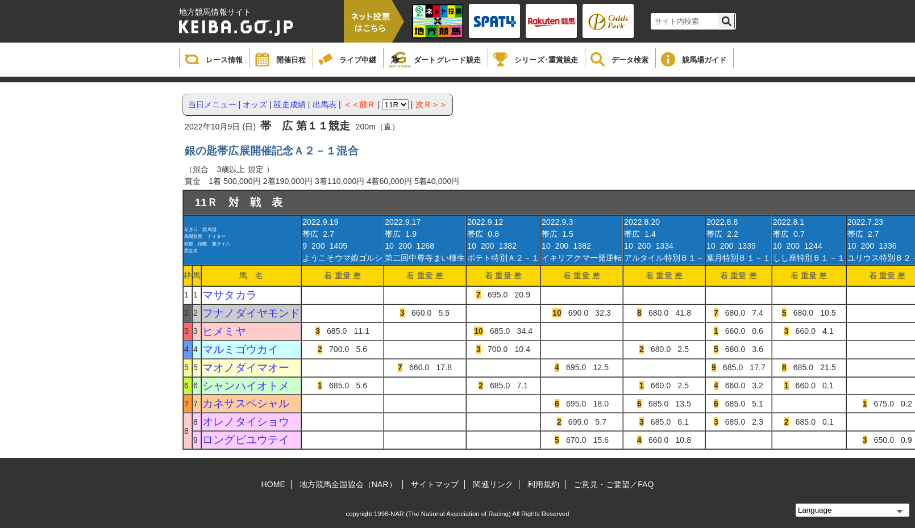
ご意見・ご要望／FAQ (613, 484)
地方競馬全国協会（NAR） (348, 484)
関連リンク (493, 484)
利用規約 (543, 484)
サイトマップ (435, 484)
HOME (273, 484)
